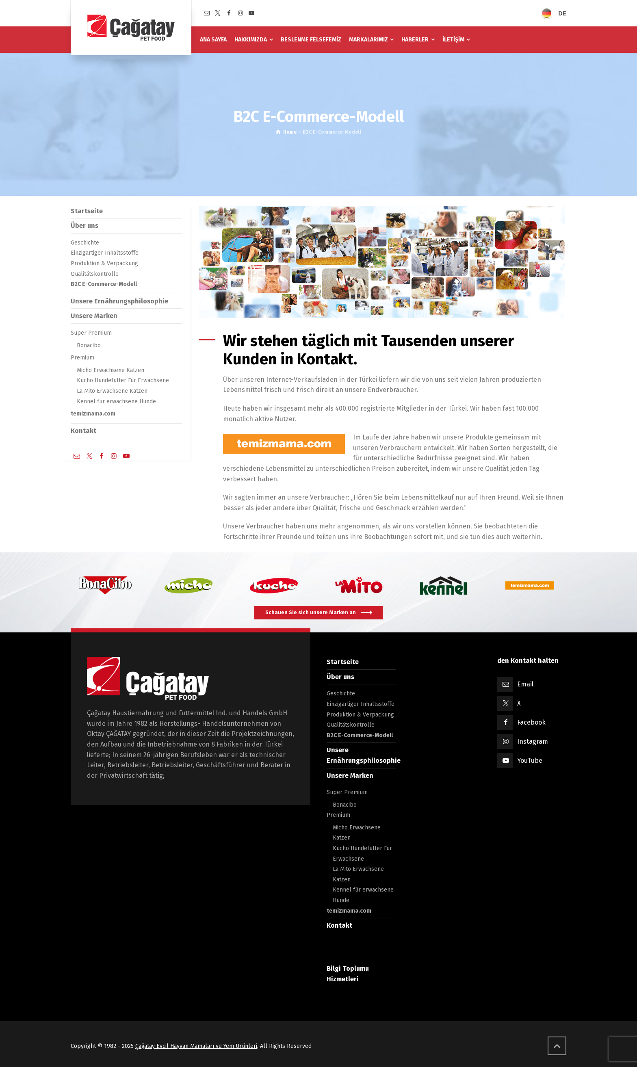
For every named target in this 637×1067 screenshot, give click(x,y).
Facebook (531, 722)
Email (525, 684)
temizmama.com (93, 413)
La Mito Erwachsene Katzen (112, 390)
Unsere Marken (94, 316)
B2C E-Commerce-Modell (104, 284)
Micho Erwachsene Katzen (110, 370)
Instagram (532, 741)
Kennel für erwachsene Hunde (116, 401)
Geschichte (85, 242)
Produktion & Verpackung (104, 263)
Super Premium (91, 332)
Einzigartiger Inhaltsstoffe (105, 252)
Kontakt (83, 431)
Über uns (84, 225)
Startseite (87, 211)
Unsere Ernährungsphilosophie (119, 301)
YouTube (529, 760)
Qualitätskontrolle (95, 274)
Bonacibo (89, 345)
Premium (82, 357)
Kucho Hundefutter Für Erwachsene (123, 380)
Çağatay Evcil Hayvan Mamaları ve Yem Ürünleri (196, 1046)
